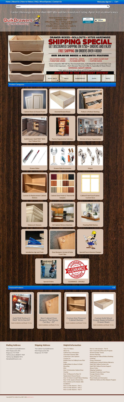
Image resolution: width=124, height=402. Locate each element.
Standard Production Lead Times (100, 372)
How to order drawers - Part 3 (72, 389)
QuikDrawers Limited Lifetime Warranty (102, 362)
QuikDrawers (30, 397)
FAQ (64, 368)
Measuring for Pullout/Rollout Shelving (101, 356)
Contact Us (66, 358)
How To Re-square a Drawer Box (73, 380)
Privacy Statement (95, 360)
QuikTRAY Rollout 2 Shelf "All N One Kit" (21, 319)
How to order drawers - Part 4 (99, 348)
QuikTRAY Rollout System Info (99, 364)
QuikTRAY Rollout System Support (100, 366)
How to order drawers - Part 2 (72, 387)
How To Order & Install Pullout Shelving (75, 378)
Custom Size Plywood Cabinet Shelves (76, 319)
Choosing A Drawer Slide (70, 354)
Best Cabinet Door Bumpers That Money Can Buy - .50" (49, 320)
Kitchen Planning (95, 354)
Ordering (92, 358)
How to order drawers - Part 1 (72, 385)
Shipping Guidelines (96, 370)
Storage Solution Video (97, 374)
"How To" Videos (68, 348)
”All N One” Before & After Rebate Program (103, 380)
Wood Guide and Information (98, 378)
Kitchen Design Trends (97, 352)
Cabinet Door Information (71, 352)
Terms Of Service (95, 376)
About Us (66, 350)
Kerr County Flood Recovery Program (101, 350)
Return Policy (94, 368)
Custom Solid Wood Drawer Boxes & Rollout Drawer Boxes (103, 320)
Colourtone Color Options (71, 356)
